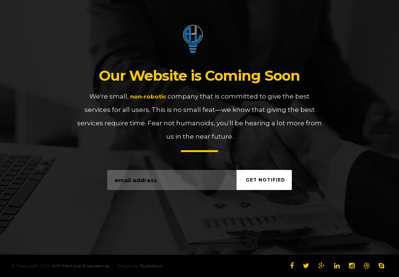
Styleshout (151, 265)
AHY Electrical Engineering (199, 39)
